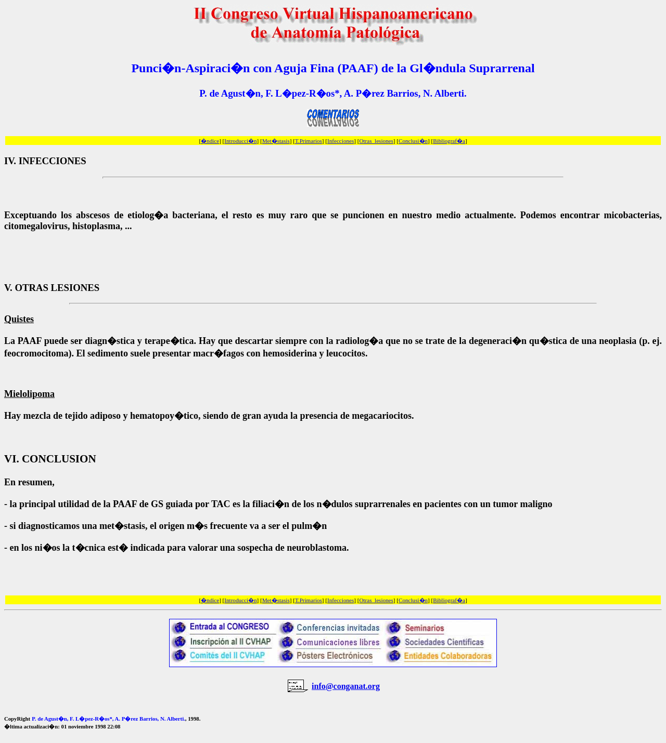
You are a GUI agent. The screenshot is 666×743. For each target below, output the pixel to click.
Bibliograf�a (449, 141)
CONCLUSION (59, 459)
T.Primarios (308, 141)
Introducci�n (240, 141)
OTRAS (31, 287)
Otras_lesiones (376, 141)
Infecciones (340, 141)
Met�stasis (276, 141)
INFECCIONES (52, 160)
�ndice (210, 141)
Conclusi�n (413, 141)
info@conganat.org (346, 686)
